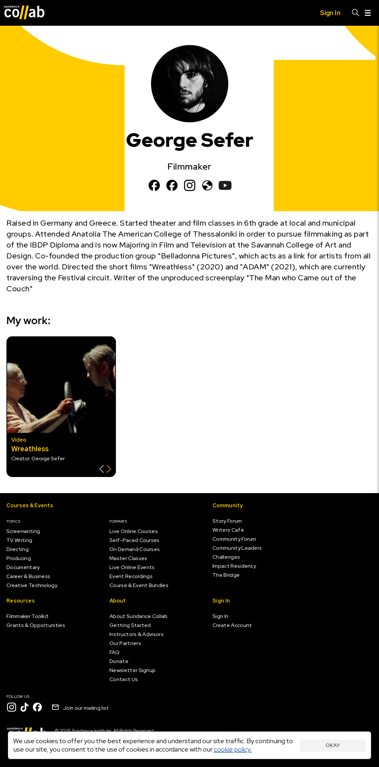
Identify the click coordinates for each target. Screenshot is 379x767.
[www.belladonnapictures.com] (207, 185)
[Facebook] (154, 185)
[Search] (356, 13)
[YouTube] (225, 185)
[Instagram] (189, 185)
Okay (333, 745)
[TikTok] (24, 707)
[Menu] (368, 13)
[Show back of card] (105, 469)
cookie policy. (233, 749)
